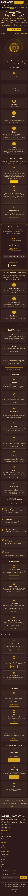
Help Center (4, 856)
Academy (3, 859)
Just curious (18, 35)
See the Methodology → (14, 262)
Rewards (3, 861)
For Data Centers (6, 836)
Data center (24, 33)
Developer (10, 35)
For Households (5, 834)
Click (2, 845)
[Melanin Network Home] (7, 2)
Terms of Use (14, 891)
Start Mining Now (14, 265)
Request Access (18, 2)
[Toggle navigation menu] (25, 2)
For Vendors (4, 839)
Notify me (23, 877)
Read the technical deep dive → (14, 324)
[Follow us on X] (2, 827)
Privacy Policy (14, 889)
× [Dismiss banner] (26, 7)
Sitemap (14, 894)
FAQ (2, 864)
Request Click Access (14, 29)
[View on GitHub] (9, 827)
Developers (4, 854)
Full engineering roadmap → (14, 369)
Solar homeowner (14, 33)
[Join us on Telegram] (6, 827)
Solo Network (5, 847)
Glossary (3, 866)
